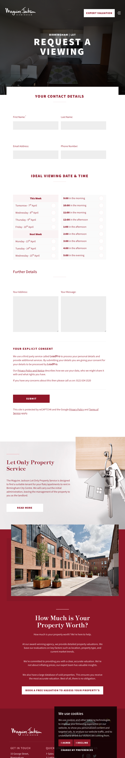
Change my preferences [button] (77, 750)
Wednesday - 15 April (27, 255)
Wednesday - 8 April (26, 212)
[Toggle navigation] (119, 13)
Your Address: (20, 291)
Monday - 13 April (25, 241)
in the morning (74, 198)
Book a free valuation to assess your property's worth (62, 691)
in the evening (73, 255)
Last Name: (67, 117)
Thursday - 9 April (25, 219)
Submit (31, 398)
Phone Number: (69, 146)
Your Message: (68, 291)
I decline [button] (82, 742)
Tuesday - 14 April (25, 248)
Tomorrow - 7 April (26, 205)
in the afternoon (75, 219)
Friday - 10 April (24, 226)
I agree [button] (65, 742)
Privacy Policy (76, 409)
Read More (25, 507)
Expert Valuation (99, 13)
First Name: (19, 117)
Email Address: (21, 146)
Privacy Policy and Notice (31, 370)
